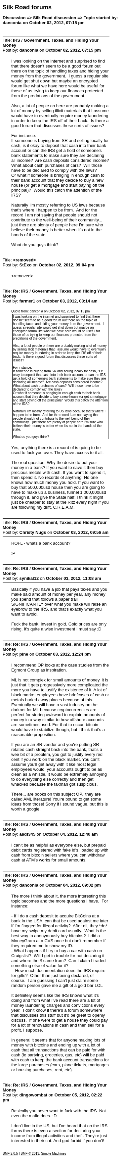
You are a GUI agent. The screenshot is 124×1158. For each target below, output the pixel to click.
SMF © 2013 (30, 1153)
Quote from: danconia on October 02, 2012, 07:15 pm (50, 311)
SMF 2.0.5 (10, 1153)
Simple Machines (53, 1153)
